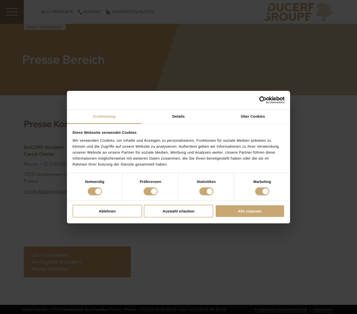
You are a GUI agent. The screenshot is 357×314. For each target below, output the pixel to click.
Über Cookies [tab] (253, 116)
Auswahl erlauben (178, 211)
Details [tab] (178, 116)
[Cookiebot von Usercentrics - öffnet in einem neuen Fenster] (263, 100)
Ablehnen (107, 211)
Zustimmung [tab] (104, 116)
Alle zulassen (250, 211)
